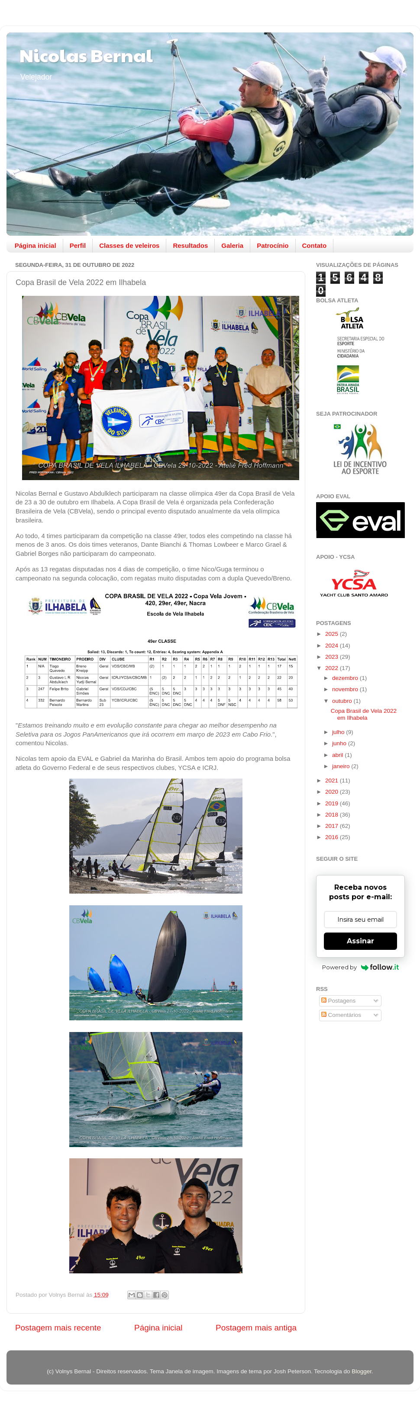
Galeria (232, 245)
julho (339, 732)
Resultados (190, 245)
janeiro (341, 766)
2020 (332, 792)
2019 (332, 803)
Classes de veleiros (129, 245)
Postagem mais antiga (256, 1327)
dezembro (346, 678)
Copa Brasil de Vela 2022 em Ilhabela (364, 714)
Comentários (341, 1015)
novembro (346, 689)
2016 (332, 837)
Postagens (338, 1000)
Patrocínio (272, 245)
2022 (332, 668)
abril (338, 755)
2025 (332, 634)
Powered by (360, 967)
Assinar (360, 941)
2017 (332, 826)
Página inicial (35, 245)
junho (340, 743)
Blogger (362, 1371)
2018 (332, 814)
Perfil (78, 245)
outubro (343, 701)
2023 (332, 657)
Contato (314, 245)
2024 (332, 645)
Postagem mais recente (58, 1327)
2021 (332, 780)
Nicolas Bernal (86, 54)
